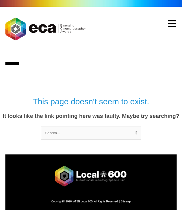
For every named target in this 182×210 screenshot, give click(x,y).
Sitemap (126, 201)
